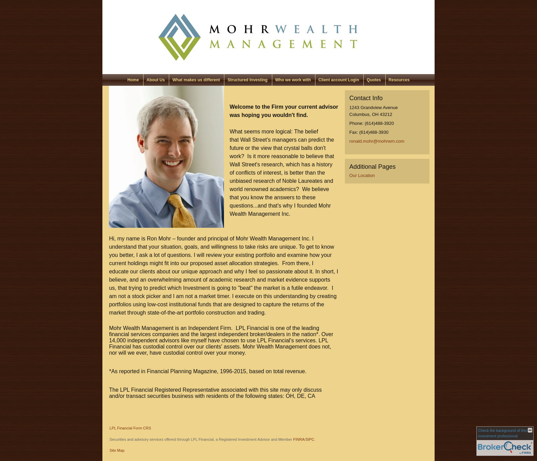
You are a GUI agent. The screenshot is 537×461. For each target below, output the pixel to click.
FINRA (298, 439)
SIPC (309, 439)
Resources (399, 80)
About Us (156, 80)
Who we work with (293, 80)
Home (133, 80)
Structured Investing (247, 80)
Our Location (362, 175)
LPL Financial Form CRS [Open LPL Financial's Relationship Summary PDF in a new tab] (130, 428)
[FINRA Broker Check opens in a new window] (505, 441)
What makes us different (196, 80)
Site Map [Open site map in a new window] (117, 450)
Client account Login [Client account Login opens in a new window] (339, 80)
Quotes (374, 80)
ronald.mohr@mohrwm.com (376, 141)
